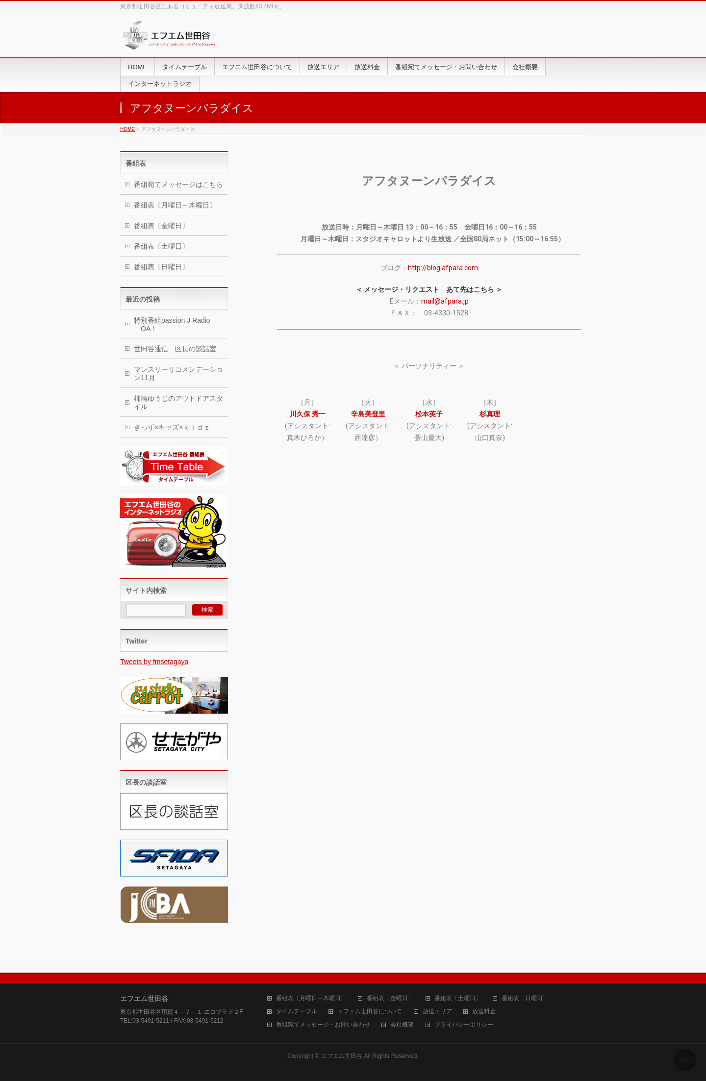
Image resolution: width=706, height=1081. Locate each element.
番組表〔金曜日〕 (161, 226)
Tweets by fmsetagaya (154, 662)
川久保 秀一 (308, 414)
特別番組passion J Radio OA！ (172, 324)
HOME (127, 129)
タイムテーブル (296, 1011)
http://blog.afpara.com (443, 268)
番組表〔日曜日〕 (161, 267)
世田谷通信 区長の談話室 (175, 349)
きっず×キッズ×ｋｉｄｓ (172, 427)
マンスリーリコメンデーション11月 (178, 373)
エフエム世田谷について (369, 1011)
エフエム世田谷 (341, 1056)
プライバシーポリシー (463, 1025)
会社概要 (402, 1025)
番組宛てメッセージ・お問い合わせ (323, 1025)
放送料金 (484, 1011)
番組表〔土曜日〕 (161, 246)
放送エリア (437, 1011)
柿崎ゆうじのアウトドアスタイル (178, 402)
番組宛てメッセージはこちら (178, 184)
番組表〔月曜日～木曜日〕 (175, 205)
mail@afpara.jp (445, 301)
